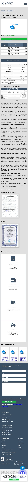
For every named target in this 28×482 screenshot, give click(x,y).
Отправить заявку (9, 401)
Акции (19, 445)
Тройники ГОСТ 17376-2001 (7, 427)
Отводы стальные (5, 412)
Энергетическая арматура (7, 454)
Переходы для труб (6, 419)
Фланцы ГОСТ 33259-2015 (7, 430)
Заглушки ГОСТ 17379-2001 (7, 434)
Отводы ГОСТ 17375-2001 (7, 414)
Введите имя (4, 368)
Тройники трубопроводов (7, 425)
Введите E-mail (5, 377)
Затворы (3, 442)
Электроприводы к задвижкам (8, 449)
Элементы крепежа (6, 450)
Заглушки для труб (5, 432)
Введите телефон (6, 373)
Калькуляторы (21, 443)
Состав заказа (5, 381)
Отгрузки (20, 447)
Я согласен (14, 479)
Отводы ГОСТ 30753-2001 (7, 415)
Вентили (3, 443)
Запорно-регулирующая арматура (9, 452)
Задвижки (4, 445)
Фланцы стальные (5, 428)
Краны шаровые (5, 438)
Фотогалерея (20, 442)
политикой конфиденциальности (19, 477)
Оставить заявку (14, 39)
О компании (20, 438)
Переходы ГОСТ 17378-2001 (7, 421)
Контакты (20, 449)
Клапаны (3, 440)
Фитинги (3, 447)
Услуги (19, 440)
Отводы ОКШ (4, 417)
